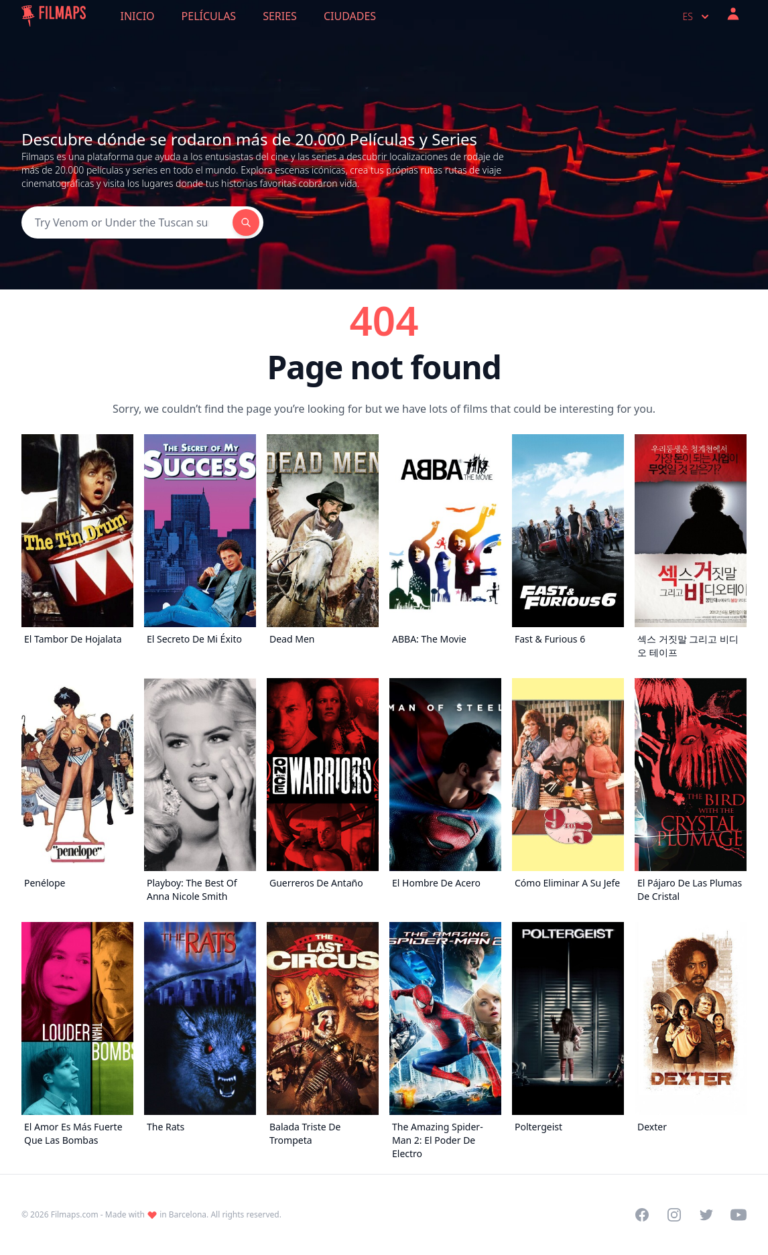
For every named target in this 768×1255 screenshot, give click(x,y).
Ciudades (350, 16)
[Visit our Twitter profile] (706, 1215)
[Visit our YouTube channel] (738, 1215)
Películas (209, 16)
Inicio (138, 16)
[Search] (127, 222)
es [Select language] (697, 16)
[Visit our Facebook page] (642, 1215)
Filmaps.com (75, 1214)
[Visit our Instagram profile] (674, 1215)
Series (280, 16)
